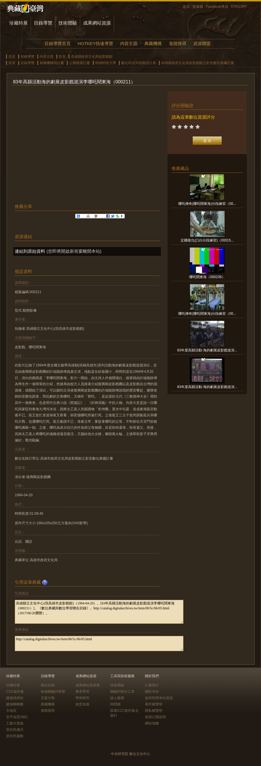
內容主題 (128, 43)
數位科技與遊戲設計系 (138, 63)
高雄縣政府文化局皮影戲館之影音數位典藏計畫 (197, 63)
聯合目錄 (48, 685)
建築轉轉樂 (14, 704)
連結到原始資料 (30, 251)
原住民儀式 (14, 730)
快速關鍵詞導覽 (53, 692)
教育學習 (82, 692)
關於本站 (152, 692)
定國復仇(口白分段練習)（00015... (207, 240)
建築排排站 (14, 698)
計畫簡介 (152, 685)
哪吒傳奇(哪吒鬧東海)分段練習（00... (207, 204)
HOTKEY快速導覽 (95, 43)
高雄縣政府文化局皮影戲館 (92, 57)
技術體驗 (67, 22)
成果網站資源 (97, 22)
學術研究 (82, 698)
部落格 (198, 7)
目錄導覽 (43, 22)
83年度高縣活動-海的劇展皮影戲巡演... (207, 350)
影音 (62, 57)
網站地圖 (152, 723)
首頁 (186, 7)
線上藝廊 (117, 698)
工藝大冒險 (14, 723)
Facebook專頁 (217, 7)
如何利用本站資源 (159, 698)
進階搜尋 (177, 43)
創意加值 (82, 704)
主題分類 (48, 698)
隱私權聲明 (153, 711)
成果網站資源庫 (88, 685)
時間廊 (115, 704)
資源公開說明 (155, 717)
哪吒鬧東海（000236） (207, 277)
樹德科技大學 (105, 63)
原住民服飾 (14, 736)
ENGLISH (239, 6)
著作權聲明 (153, 704)
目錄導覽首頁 (58, 43)
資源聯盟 (202, 43)
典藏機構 (153, 43)
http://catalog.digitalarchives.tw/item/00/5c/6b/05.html (99, 643)
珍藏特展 (18, 22)
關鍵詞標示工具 (122, 692)
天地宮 (11, 711)
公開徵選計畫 (79, 63)
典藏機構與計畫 (52, 63)
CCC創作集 (15, 692)
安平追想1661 (17, 717)
